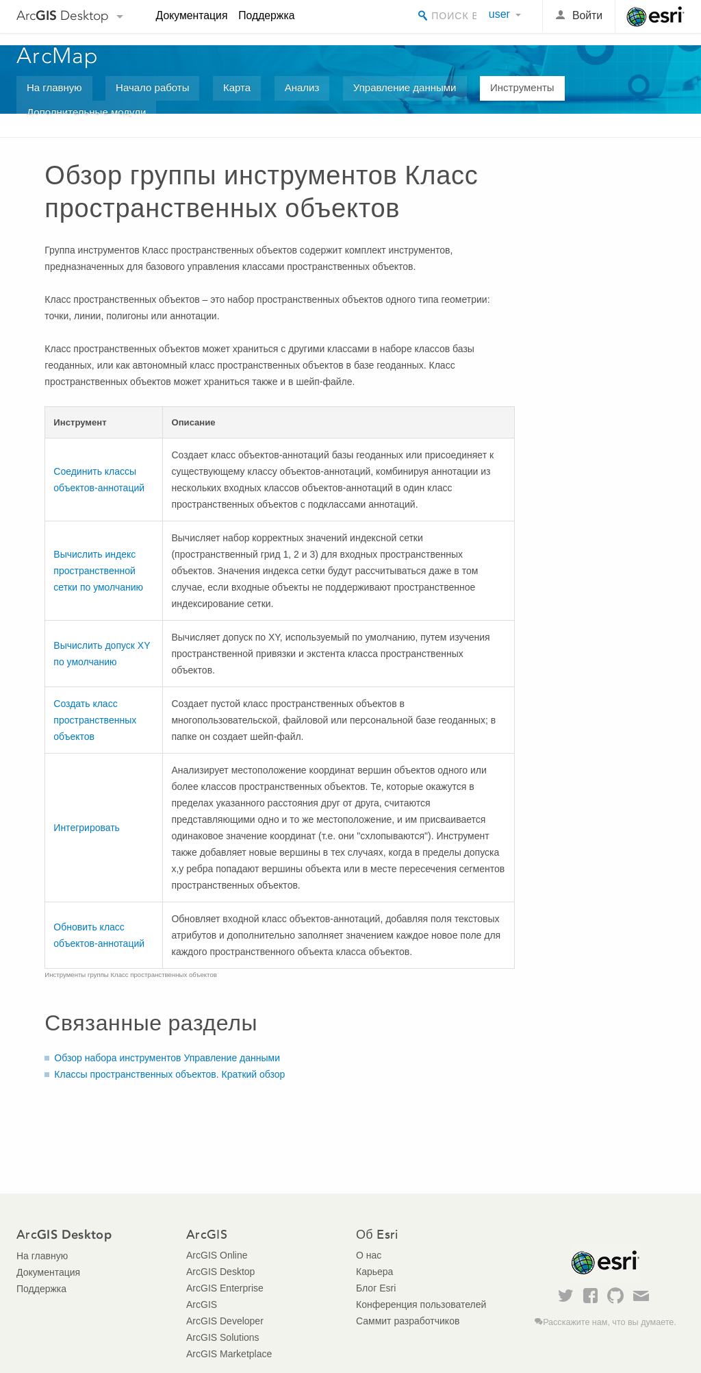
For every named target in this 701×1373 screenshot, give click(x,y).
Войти (587, 15)
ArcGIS (201, 1304)
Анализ (302, 87)
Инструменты (522, 87)
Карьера (374, 1271)
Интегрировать (86, 827)
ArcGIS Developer (225, 1320)
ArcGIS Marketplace (229, 1353)
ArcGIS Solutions (222, 1337)
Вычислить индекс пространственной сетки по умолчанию (98, 571)
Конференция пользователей (421, 1304)
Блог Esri (376, 1288)
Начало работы (152, 87)
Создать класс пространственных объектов (94, 720)
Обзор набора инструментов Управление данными (167, 1057)
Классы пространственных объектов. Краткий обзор (169, 1074)
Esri (655, 16)
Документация (192, 15)
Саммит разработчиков (407, 1320)
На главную (54, 87)
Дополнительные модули (86, 112)
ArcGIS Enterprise (225, 1288)
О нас (368, 1255)
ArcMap (57, 55)
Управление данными (405, 87)
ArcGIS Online (216, 1255)
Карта (237, 87)
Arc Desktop (62, 15)
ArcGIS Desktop (220, 1271)
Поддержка (266, 15)
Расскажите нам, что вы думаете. (609, 1322)
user (499, 14)
